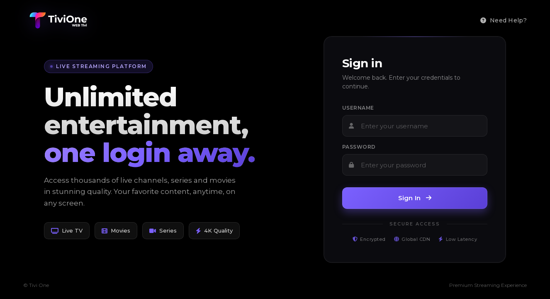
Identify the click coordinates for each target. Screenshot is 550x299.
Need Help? (503, 20)
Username (358, 108)
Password (359, 147)
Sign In (415, 198)
